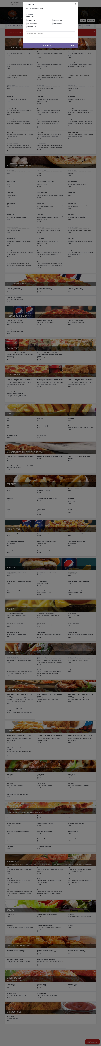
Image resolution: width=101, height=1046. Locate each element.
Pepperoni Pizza (57, 20)
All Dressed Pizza (31, 23)
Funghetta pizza (31, 26)
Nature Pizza (30, 20)
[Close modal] (76, 4)
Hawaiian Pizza (57, 23)
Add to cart (59, 45)
